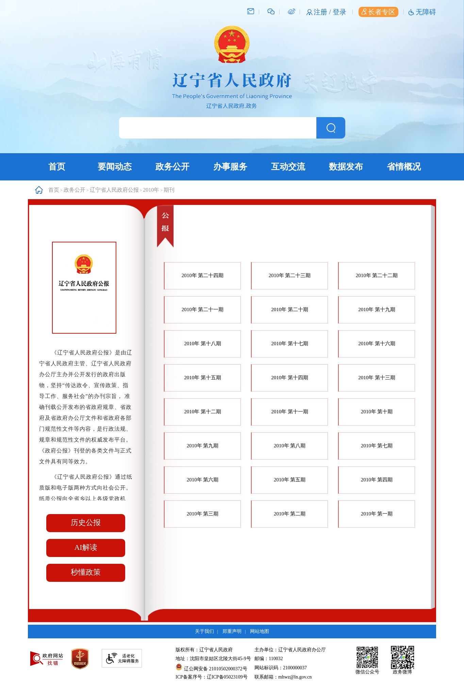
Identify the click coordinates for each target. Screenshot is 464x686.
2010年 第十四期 (289, 377)
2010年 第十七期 (289, 343)
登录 (339, 12)
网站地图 (259, 631)
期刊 (169, 190)
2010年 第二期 (290, 513)
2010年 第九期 (203, 445)
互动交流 (288, 166)
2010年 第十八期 (202, 343)
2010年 (151, 190)
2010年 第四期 (377, 479)
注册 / (323, 12)
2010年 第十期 (377, 411)
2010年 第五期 (290, 479)
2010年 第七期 (377, 445)
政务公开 (172, 166)
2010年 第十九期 (376, 309)
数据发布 (346, 166)
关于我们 (204, 631)
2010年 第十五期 (202, 377)
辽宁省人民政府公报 (114, 190)
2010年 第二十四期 (203, 275)
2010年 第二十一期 (203, 309)
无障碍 (426, 12)
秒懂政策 (86, 572)
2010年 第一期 (377, 513)
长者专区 (378, 12)
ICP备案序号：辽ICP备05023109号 (212, 677)
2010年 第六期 (203, 479)
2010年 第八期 (290, 445)
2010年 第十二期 (202, 411)
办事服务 (230, 166)
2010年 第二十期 (289, 309)
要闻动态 (115, 166)
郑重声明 (232, 631)
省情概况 (404, 166)
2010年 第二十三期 (290, 275)
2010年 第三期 (203, 513)
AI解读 (85, 547)
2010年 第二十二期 (377, 275)
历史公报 (86, 522)
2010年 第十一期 (289, 411)
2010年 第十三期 (376, 377)
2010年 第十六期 (376, 343)
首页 (56, 166)
